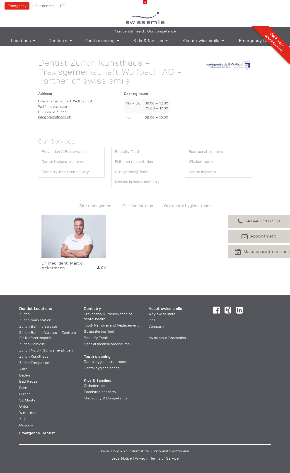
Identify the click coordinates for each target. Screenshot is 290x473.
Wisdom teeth (201, 162)
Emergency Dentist (37, 433)
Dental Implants (202, 172)
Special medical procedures (107, 344)
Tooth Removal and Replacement (111, 325)
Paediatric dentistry (100, 392)
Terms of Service (164, 459)
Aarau (24, 369)
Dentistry (57, 41)
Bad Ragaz (28, 382)
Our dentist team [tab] (138, 206)
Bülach (25, 394)
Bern (23, 388)
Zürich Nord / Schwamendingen (46, 350)
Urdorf (24, 407)
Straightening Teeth (132, 172)
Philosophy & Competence (106, 398)
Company (156, 327)
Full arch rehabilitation (134, 162)
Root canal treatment (207, 152)
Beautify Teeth (127, 152)
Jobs (151, 320)
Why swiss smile (162, 314)
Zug (22, 419)
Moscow (26, 425)
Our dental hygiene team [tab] (187, 206)
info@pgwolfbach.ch (54, 117)
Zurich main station (35, 320)
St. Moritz (27, 400)
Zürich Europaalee (34, 363)
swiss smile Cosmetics (167, 338)
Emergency (17, 6)
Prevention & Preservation (64, 152)
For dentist (44, 6)
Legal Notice (121, 459)
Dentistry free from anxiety (65, 172)
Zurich (24, 314)
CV (101, 268)
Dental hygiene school (102, 368)
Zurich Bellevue (32, 344)
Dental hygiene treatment (64, 162)
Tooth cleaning (100, 41)
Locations (21, 41)
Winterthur (28, 413)
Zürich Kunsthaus (33, 357)
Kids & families (148, 41)
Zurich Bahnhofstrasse (38, 327)
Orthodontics (94, 386)
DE (62, 6)
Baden (24, 375)
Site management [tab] (96, 206)
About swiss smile (201, 41)
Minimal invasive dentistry (137, 182)
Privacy (141, 459)
